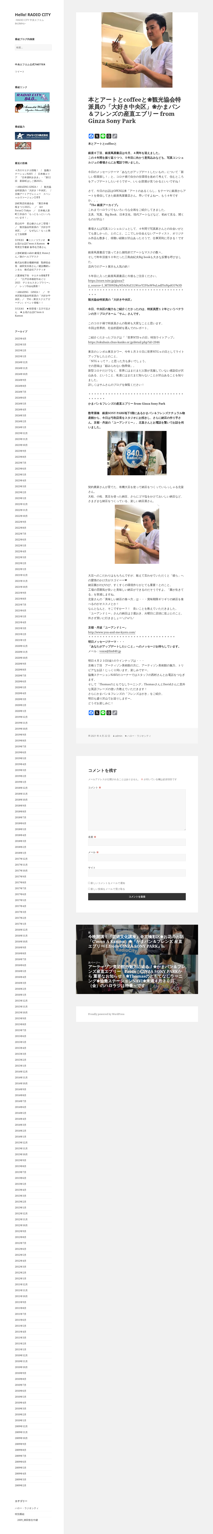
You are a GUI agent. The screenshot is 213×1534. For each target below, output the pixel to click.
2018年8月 (20, 811)
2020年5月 (20, 687)
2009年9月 (20, 1444)
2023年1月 (20, 498)
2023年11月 (21, 439)
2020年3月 (20, 699)
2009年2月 (20, 1485)
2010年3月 (20, 1408)
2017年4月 (20, 906)
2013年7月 (20, 1172)
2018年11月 (21, 793)
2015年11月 (21, 1006)
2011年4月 (20, 1331)
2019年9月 (20, 734)
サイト (92, 867)
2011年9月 (20, 1302)
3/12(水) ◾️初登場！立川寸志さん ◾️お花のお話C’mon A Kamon (32, 312)
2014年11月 (21, 1077)
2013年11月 (21, 1148)
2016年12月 (21, 929)
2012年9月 (20, 1231)
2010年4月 (20, 1402)
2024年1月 (20, 427)
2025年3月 (20, 344)
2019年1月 (20, 782)
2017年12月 (21, 858)
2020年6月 (20, 681)
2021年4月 (20, 622)
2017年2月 (20, 918)
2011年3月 (20, 1337)
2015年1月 (20, 1065)
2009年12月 (21, 1426)
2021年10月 (21, 586)
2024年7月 (20, 391)
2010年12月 (21, 1355)
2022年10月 (21, 516)
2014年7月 (20, 1101)
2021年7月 (20, 604)
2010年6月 (20, 1390)
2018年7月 (20, 817)
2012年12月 (21, 1213)
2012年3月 (20, 1266)
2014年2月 (20, 1130)
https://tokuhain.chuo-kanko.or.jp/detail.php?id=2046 (124, 342)
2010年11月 (21, 1361)
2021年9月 (20, 592)
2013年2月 (20, 1201)
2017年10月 (21, 870)
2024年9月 (20, 380)
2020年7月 (20, 675)
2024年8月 (20, 385)
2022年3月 (20, 557)
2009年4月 (20, 1473)
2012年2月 (20, 1272)
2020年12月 (21, 646)
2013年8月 (20, 1166)
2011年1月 (20, 1349)
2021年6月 (20, 610)
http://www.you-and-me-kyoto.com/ (111, 632)
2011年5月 (20, 1325)
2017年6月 (20, 894)
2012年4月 (20, 1260)
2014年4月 (20, 1118)
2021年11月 (21, 581)
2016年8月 (20, 953)
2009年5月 (20, 1467)
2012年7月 (20, 1243)
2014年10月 (21, 1083)
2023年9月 (20, 451)
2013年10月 (21, 1154)
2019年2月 (20, 776)
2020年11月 (21, 652)
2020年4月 (20, 693)
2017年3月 (20, 912)
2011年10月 (21, 1296)
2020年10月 (21, 657)
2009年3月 (20, 1479)
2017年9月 (20, 876)
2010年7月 (20, 1385)
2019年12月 (21, 717)
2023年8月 (20, 456)
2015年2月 (20, 1059)
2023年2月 (20, 492)
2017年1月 (20, 923)
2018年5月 (20, 829)
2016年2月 (20, 988)
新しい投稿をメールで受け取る (108, 889)
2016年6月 (20, 965)
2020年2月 (20, 705)
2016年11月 (21, 935)
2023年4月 (20, 480)
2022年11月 (21, 510)
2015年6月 (20, 1036)
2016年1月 (20, 994)
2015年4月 (20, 1048)
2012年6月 (20, 1249)
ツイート (19, 71)
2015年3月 (20, 1053)
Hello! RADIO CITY (33, 14)
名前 (92, 837)
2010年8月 (20, 1379)
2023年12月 (21, 433)
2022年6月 (20, 539)
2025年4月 (20, 338)
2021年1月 (20, 640)
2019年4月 (20, 764)
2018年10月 (21, 799)
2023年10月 (21, 445)
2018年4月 (20, 835)
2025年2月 (20, 350)
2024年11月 (21, 368)
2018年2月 (20, 847)
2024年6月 (20, 397)
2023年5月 (20, 474)
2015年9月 (20, 1018)
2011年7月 (20, 1314)
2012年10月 (21, 1225)
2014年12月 (21, 1071)
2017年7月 (20, 888)
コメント (94, 787)
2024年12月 (21, 362)
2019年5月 (20, 758)
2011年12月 (21, 1284)
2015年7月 (20, 1030)
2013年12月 (21, 1142)
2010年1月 (20, 1420)
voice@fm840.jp (110, 651)
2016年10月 (21, 941)
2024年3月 (20, 415)
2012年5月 (20, 1254)
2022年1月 (20, 569)
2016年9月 (20, 947)
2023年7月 (20, 462)
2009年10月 (21, 1438)
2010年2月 (20, 1414)
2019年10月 (21, 728)
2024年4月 (20, 409)
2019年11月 (21, 722)
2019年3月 (20, 770)
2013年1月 (20, 1207)
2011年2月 (20, 1343)
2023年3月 (20, 486)
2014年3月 (20, 1124)
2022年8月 (20, 527)
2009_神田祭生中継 (27, 1520)
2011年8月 (20, 1308)
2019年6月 (20, 752)
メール (93, 852)
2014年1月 (20, 1136)
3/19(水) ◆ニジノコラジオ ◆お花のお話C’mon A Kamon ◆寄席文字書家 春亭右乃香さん (32, 243)
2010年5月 (20, 1396)
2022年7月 (20, 533)
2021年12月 (21, 575)
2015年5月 (20, 1042)
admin (118, 735)
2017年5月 (20, 900)
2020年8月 (20, 669)
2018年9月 (20, 805)
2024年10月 (21, 374)
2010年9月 (20, 1373)
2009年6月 (20, 1461)
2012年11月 (21, 1219)
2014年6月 (20, 1107)
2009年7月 (20, 1455)
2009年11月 (21, 1432)
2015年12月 (21, 1000)
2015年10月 (21, 1012)
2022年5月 (20, 545)
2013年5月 (20, 1184)
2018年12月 (21, 787)
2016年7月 (20, 959)
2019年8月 (20, 740)
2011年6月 (20, 1319)
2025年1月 (20, 356)
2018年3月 (20, 841)
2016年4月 (20, 977)
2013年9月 (20, 1160)
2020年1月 (20, 711)
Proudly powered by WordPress (106, 1014)
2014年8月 (20, 1095)
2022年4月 (20, 551)
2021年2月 (20, 634)
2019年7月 (20, 746)
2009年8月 (20, 1450)
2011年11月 (21, 1290)
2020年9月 (20, 663)
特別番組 (19, 1514)
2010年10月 (21, 1367)
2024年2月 (20, 421)
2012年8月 (20, 1237)
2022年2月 (20, 563)
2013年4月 (20, 1189)
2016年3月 (20, 983)
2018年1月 (20, 852)
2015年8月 (20, 1024)
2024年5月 (20, 403)
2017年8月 (20, 882)
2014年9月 (20, 1089)
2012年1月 (20, 1278)
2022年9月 (20, 521)
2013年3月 (20, 1195)
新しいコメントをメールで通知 (108, 883)
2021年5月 (20, 616)
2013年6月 (20, 1178)
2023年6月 (20, 468)
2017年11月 (21, 864)
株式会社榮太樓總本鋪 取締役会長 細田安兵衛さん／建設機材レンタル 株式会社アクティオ (32, 266)
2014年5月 (20, 1113)
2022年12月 (21, 504)
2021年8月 (20, 598)
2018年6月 (20, 823)
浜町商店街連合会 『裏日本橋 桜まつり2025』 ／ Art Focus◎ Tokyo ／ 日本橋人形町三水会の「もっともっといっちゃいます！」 (32, 210)
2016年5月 (20, 971)
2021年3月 (20, 628)
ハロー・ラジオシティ (27, 1508)
